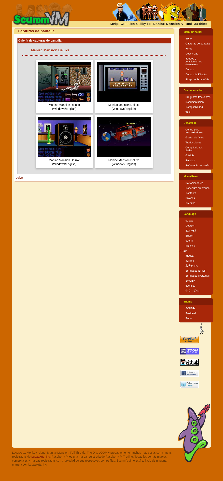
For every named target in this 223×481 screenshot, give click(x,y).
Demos (189, 69)
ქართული (191, 265)
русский (190, 280)
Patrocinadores (194, 183)
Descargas (191, 53)
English (189, 235)
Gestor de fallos (194, 137)
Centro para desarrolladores (194, 131)
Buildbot (190, 160)
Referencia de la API (197, 165)
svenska (190, 285)
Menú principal (193, 31)
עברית (183, 250)
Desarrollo (190, 123)
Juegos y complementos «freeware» (193, 61)
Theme (188, 301)
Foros (188, 48)
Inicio (188, 38)
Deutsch (190, 225)
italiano (189, 260)
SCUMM (190, 308)
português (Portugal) (197, 275)
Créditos (190, 203)
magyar (189, 255)
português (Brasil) (195, 270)
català (189, 220)
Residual (190, 313)
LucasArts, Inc (40, 456)
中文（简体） (193, 290)
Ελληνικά (190, 230)
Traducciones (193, 142)
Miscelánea (191, 176)
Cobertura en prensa (197, 188)
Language (190, 214)
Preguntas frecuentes (197, 97)
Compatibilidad (194, 107)
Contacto (190, 193)
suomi (189, 240)
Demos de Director (196, 74)
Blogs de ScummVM (197, 79)
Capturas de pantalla (197, 43)
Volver (20, 177)
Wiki (187, 112)
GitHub (189, 155)
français (190, 245)
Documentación (193, 90)
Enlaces (190, 198)
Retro (188, 318)
